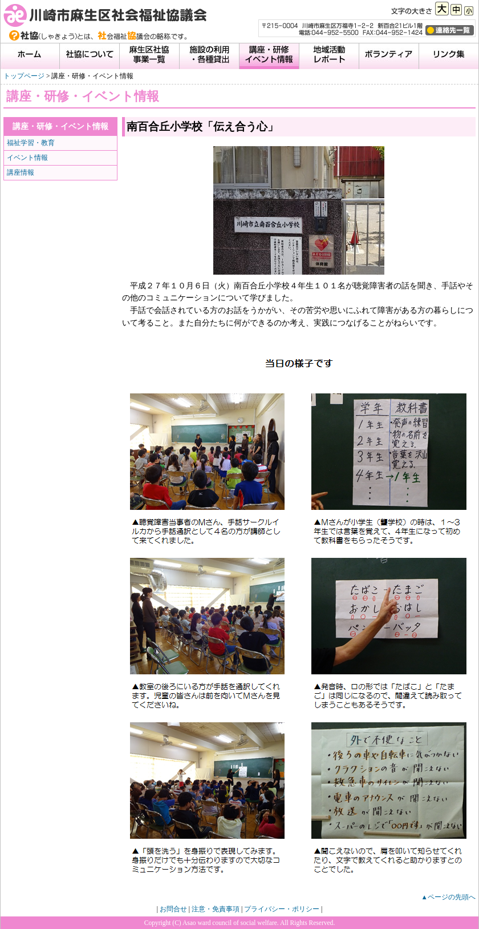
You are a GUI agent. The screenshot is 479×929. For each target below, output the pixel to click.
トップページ (23, 76)
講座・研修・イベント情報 (60, 126)
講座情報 (20, 172)
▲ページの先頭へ (448, 897)
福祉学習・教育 (31, 142)
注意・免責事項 (216, 909)
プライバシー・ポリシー (281, 909)
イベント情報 (27, 157)
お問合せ (173, 909)
